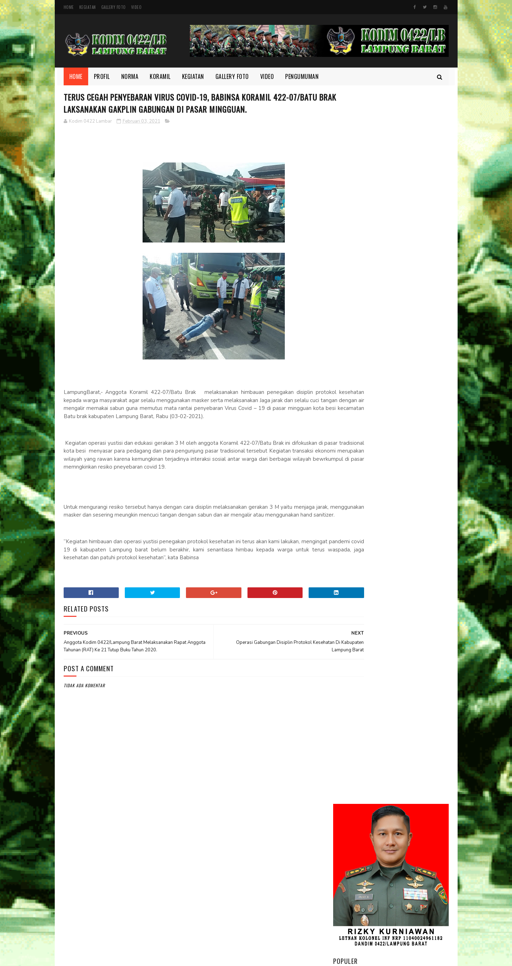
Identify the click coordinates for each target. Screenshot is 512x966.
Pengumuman (302, 76)
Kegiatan (87, 7)
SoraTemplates (236, 957)
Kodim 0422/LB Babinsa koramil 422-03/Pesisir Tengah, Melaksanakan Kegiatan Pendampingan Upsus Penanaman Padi (384, 356)
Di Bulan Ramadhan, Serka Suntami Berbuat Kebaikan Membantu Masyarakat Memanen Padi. (407, 447)
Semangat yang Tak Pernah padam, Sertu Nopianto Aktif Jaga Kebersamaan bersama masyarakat (411, 486)
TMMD (344, 879)
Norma (130, 76)
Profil (102, 76)
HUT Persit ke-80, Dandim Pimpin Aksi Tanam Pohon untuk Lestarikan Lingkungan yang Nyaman (406, 526)
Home (69, 7)
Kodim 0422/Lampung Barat (123, 957)
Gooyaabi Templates (271, 957)
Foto (343, 819)
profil (344, 867)
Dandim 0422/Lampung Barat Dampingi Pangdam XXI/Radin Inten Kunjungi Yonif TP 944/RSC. (411, 280)
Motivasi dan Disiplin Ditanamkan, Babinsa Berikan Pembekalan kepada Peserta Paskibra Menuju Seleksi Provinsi (390, 403)
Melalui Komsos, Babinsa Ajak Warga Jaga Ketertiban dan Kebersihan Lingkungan (410, 315)
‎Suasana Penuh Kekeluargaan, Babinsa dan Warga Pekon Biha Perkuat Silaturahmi (408, 637)
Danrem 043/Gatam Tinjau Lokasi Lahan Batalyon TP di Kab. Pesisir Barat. (409, 561)
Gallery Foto (113, 7)
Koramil (160, 76)
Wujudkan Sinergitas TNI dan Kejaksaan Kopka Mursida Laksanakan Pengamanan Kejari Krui (406, 598)
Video (136, 7)
